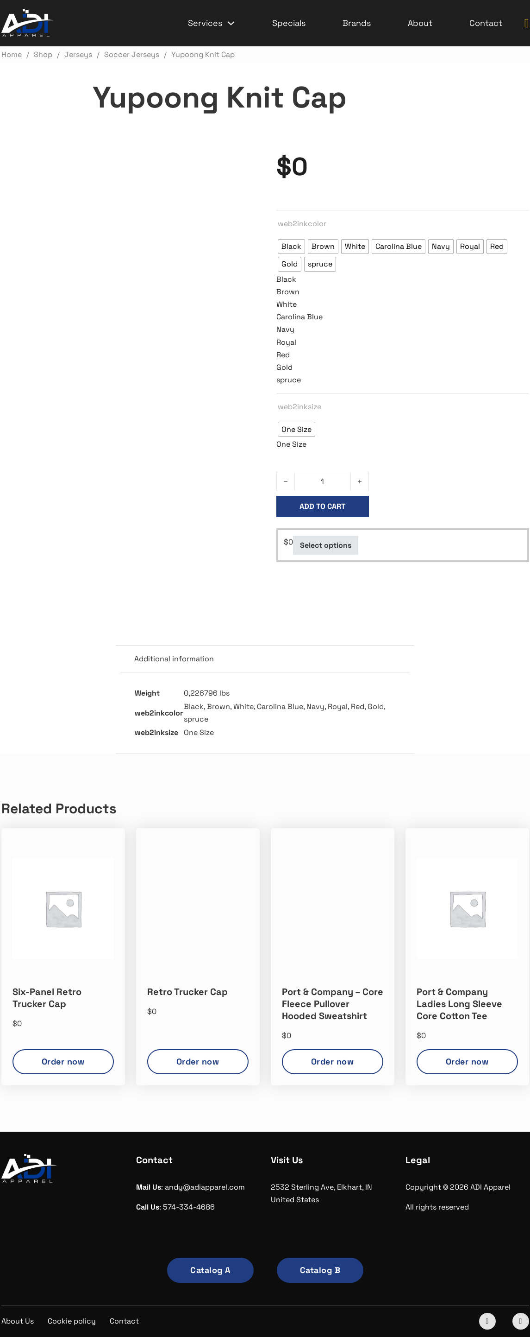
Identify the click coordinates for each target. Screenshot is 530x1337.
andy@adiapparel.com (205, 1187)
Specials (289, 23)
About (420, 23)
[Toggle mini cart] (526, 23)
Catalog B (320, 1270)
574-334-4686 (189, 1207)
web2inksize (299, 407)
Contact (485, 23)
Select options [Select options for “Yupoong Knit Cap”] (325, 545)
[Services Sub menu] (231, 23)
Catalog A (210, 1270)
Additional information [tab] (174, 659)
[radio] (291, 246)
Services (205, 23)
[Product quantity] (322, 481)
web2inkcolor (302, 223)
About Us (17, 1321)
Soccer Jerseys (344, 592)
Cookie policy (72, 1321)
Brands (357, 23)
